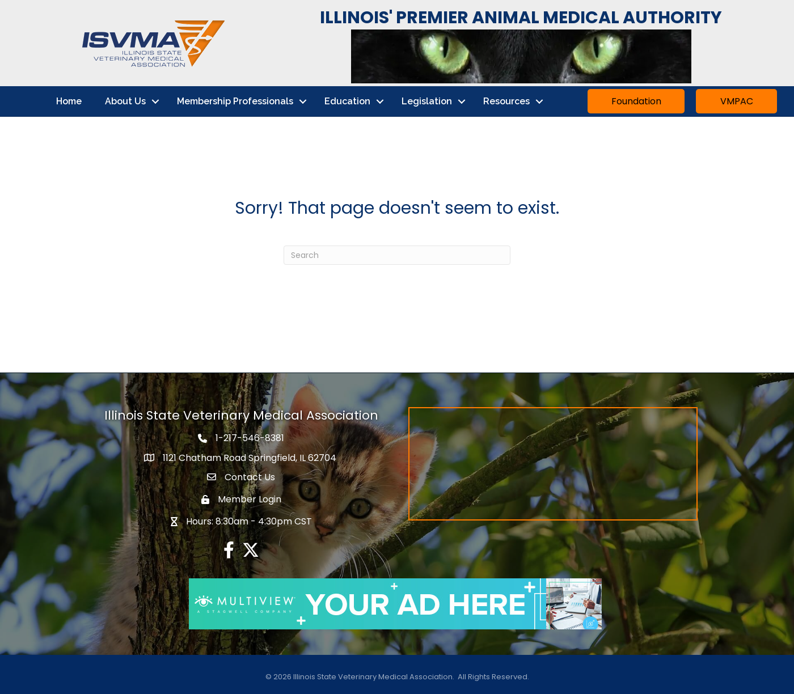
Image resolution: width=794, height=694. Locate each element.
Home (69, 101)
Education (347, 101)
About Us (125, 101)
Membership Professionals (235, 101)
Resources (506, 101)
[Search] (397, 255)
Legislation (427, 101)
